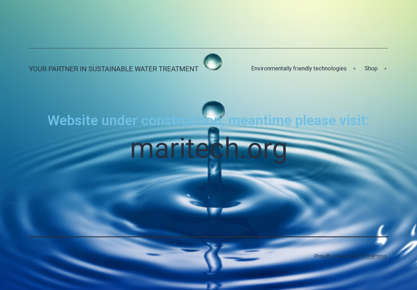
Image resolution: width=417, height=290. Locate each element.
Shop (371, 68)
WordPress (374, 256)
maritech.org (209, 148)
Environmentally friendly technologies (299, 68)
